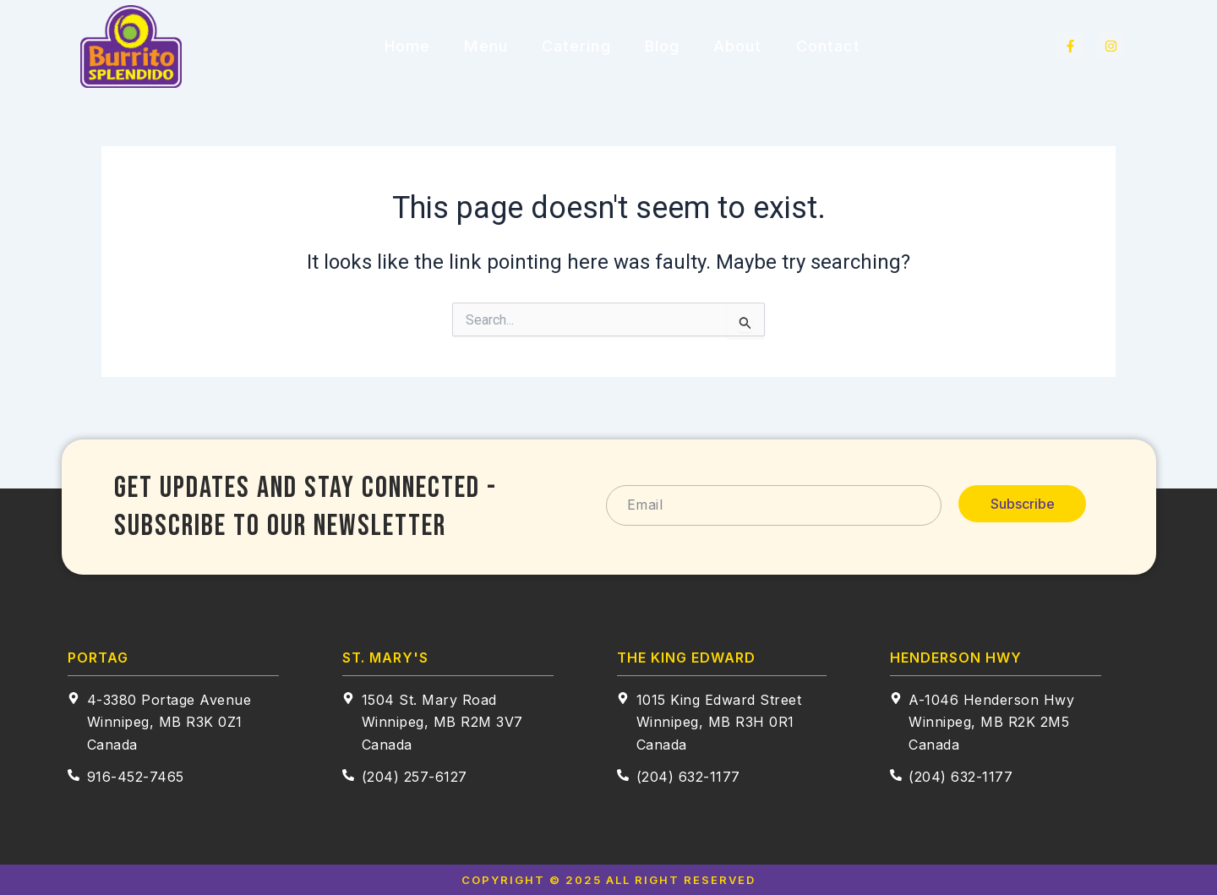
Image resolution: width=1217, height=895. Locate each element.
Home (407, 46)
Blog (662, 46)
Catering (576, 46)
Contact (828, 46)
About (737, 46)
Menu (485, 46)
